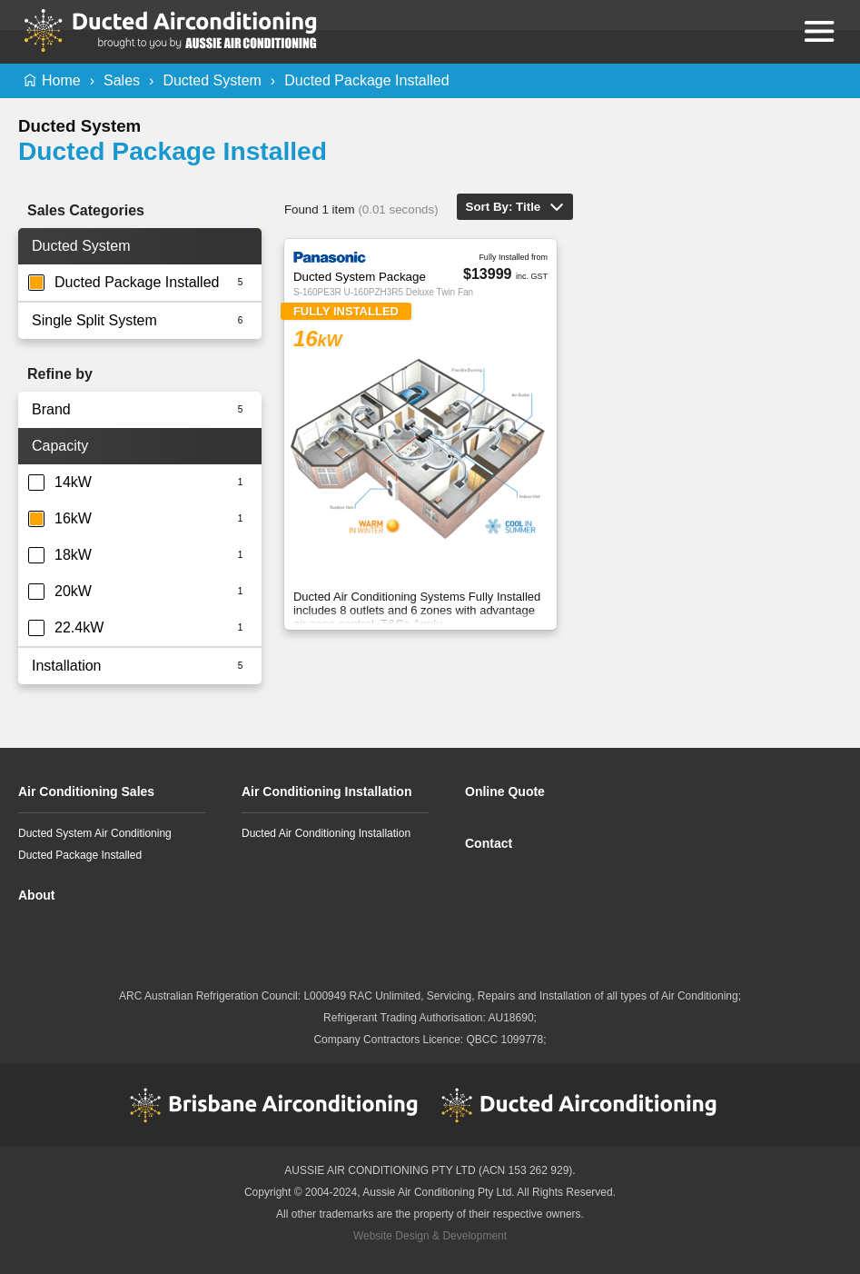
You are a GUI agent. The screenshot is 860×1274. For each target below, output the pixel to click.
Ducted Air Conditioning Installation (326, 833)
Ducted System (212, 80)
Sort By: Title (503, 207)
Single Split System (94, 320)
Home (61, 80)
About (36, 895)
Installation (67, 665)
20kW (73, 591)
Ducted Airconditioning (585, 1105)
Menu (819, 31)
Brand (51, 409)
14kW (73, 482)
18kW (73, 554)
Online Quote (505, 791)
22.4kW (79, 627)
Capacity (60, 445)
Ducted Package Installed (366, 80)
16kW (73, 518)
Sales (122, 80)
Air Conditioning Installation (326, 791)
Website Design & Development (430, 1235)
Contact (488, 843)
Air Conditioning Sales (86, 791)
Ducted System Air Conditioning (95, 833)
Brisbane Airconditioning (274, 1105)
